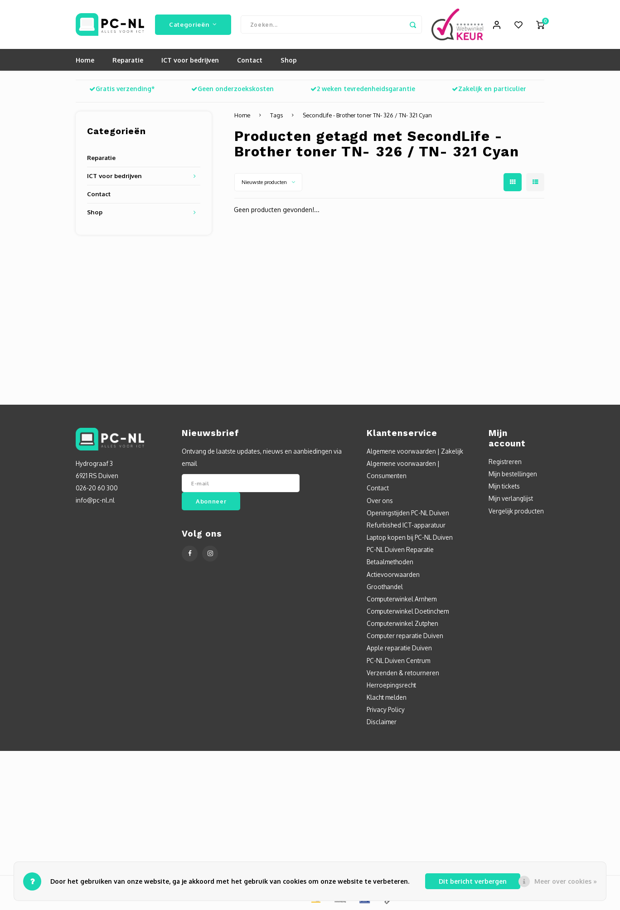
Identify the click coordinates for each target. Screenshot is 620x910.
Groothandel (385, 587)
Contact (249, 61)
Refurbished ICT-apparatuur (406, 526)
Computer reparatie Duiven (405, 636)
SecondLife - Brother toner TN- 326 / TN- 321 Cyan (367, 116)
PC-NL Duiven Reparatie (400, 550)
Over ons (380, 501)
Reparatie (127, 61)
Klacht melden (387, 698)
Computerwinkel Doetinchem (408, 612)
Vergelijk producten (516, 512)
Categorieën (193, 25)
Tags (276, 116)
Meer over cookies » (565, 881)
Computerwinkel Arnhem (401, 600)
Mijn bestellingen (513, 475)
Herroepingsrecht (391, 686)
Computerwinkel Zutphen (402, 624)
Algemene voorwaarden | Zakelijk (415, 452)
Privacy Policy (386, 710)
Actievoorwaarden (393, 575)
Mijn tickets (504, 487)
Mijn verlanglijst (511, 499)
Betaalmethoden (390, 562)
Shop (289, 61)
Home (85, 61)
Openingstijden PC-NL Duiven (408, 514)
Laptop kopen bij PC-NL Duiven (410, 538)
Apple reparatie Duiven (399, 649)
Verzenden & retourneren (403, 674)
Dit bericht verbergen (473, 881)
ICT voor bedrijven (190, 61)
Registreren (505, 462)
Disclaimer (382, 722)
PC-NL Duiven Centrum (398, 661)
